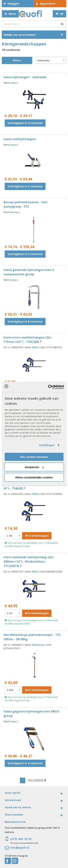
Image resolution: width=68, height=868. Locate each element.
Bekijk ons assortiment (20, 34)
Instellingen (47, 445)
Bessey (14, 212)
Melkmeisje (38, 644)
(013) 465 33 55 (21, 839)
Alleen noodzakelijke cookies (34, 477)
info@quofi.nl (19, 847)
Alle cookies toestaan (34, 456)
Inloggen (13, 3)
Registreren (47, 3)
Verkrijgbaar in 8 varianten (25, 321)
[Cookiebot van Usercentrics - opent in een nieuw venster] (48, 387)
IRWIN (35, 347)
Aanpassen (34, 467)
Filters (17, 60)
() (61, 13)
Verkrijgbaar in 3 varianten (25, 186)
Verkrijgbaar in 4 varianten (25, 123)
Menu (12, 13)
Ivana (13, 82)
